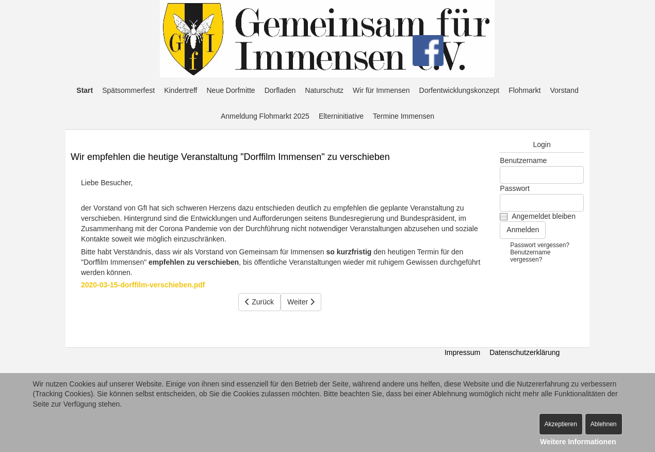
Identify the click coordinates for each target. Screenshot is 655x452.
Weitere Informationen (578, 442)
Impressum (462, 352)
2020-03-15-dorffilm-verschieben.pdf (143, 285)
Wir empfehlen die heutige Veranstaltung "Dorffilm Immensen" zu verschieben (230, 157)
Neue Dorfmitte (231, 90)
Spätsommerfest (128, 90)
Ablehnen (604, 424)
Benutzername (523, 160)
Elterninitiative (341, 116)
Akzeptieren (561, 424)
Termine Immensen (403, 116)
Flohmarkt (525, 90)
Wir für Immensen (381, 90)
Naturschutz (324, 90)
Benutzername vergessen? (530, 256)
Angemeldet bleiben (544, 216)
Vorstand (564, 90)
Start (84, 90)
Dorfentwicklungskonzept (459, 90)
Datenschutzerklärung (524, 352)
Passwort (515, 188)
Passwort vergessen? (539, 245)
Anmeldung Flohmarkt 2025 (265, 116)
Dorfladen (280, 90)
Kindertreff (180, 90)
